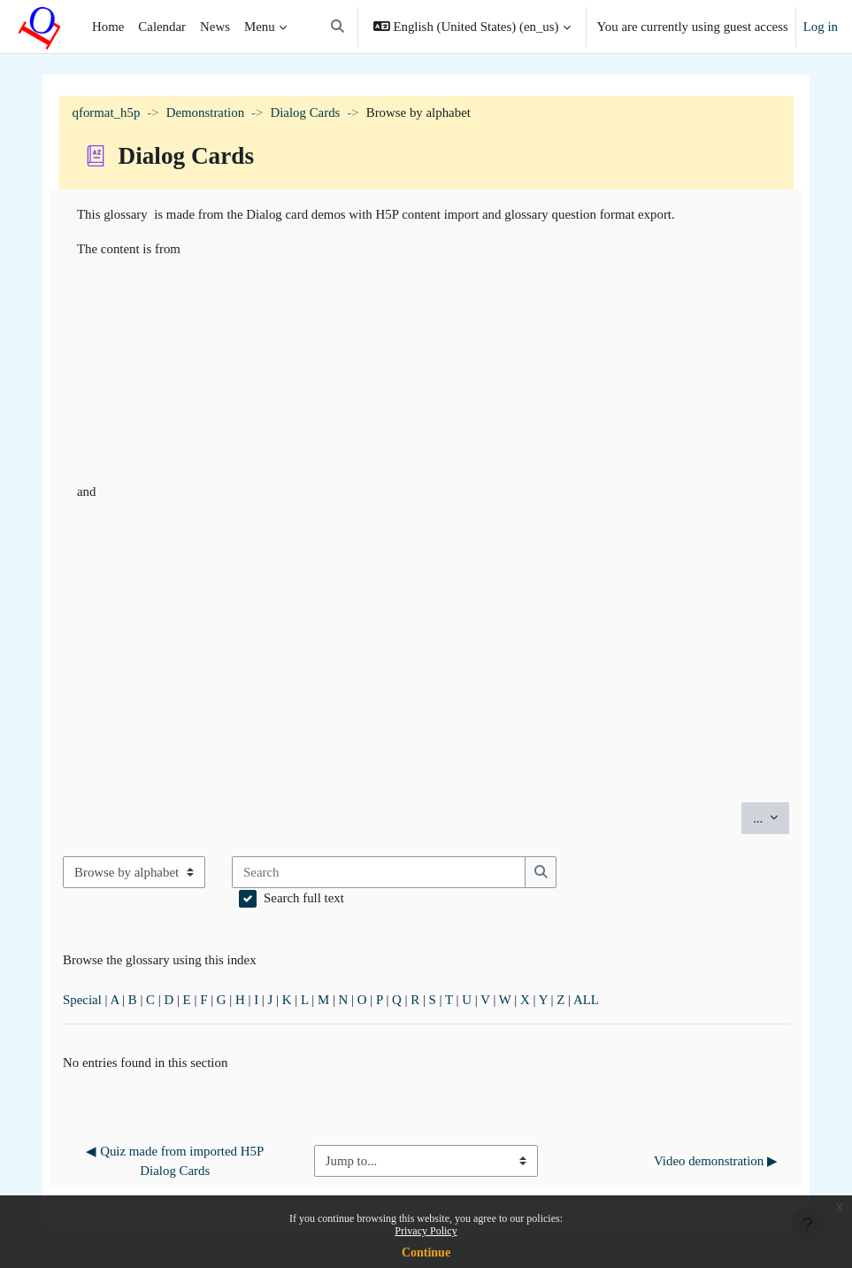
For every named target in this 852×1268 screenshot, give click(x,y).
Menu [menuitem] (259, 26)
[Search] (379, 872)
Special (82, 1000)
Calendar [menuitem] (162, 26)
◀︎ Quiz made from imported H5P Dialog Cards (176, 1161)
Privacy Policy (426, 1231)
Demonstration (205, 112)
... (771, 816)
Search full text (304, 898)
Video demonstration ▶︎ (716, 1161)
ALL (586, 1000)
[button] (337, 26)
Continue (426, 1252)
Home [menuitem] (108, 26)
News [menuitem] (215, 26)
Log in (820, 26)
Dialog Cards (305, 112)
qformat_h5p (107, 112)
